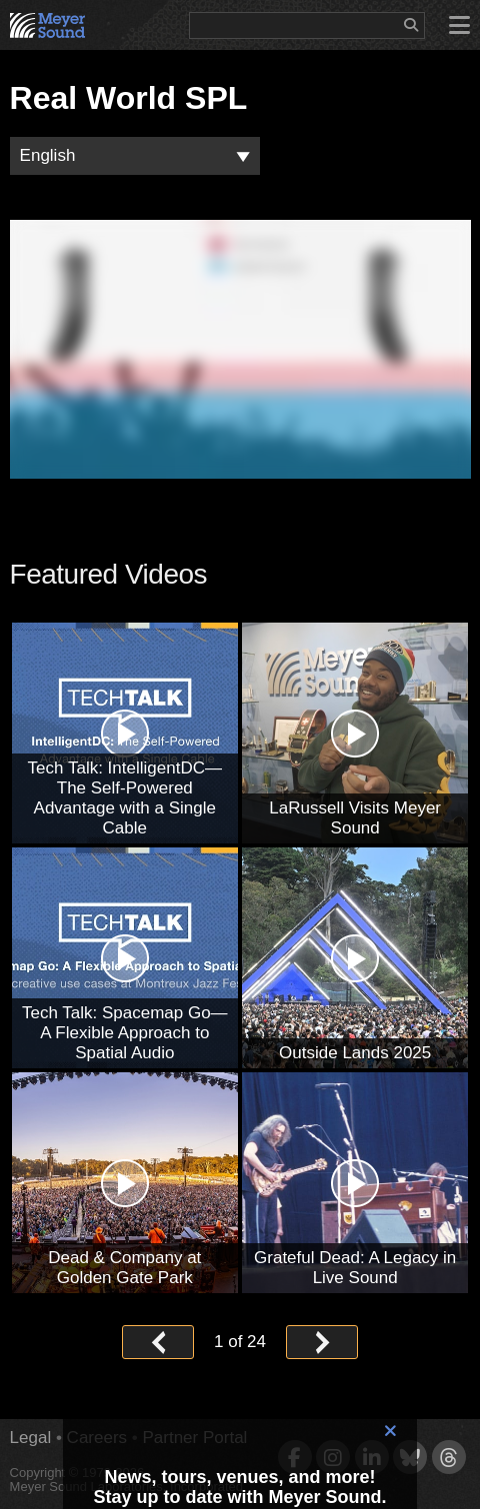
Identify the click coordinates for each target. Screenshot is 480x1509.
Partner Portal (194, 1437)
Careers (97, 1437)
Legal (31, 1437)
